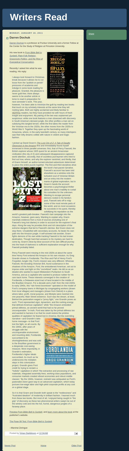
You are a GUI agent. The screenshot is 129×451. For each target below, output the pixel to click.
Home (43, 445)
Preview (26, 412)
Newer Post (10, 445)
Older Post (76, 445)
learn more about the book (60, 412)
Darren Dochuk (17, 43)
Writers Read (38, 17)
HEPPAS (16, 113)
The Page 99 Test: (31, 421)
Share (91, 34)
